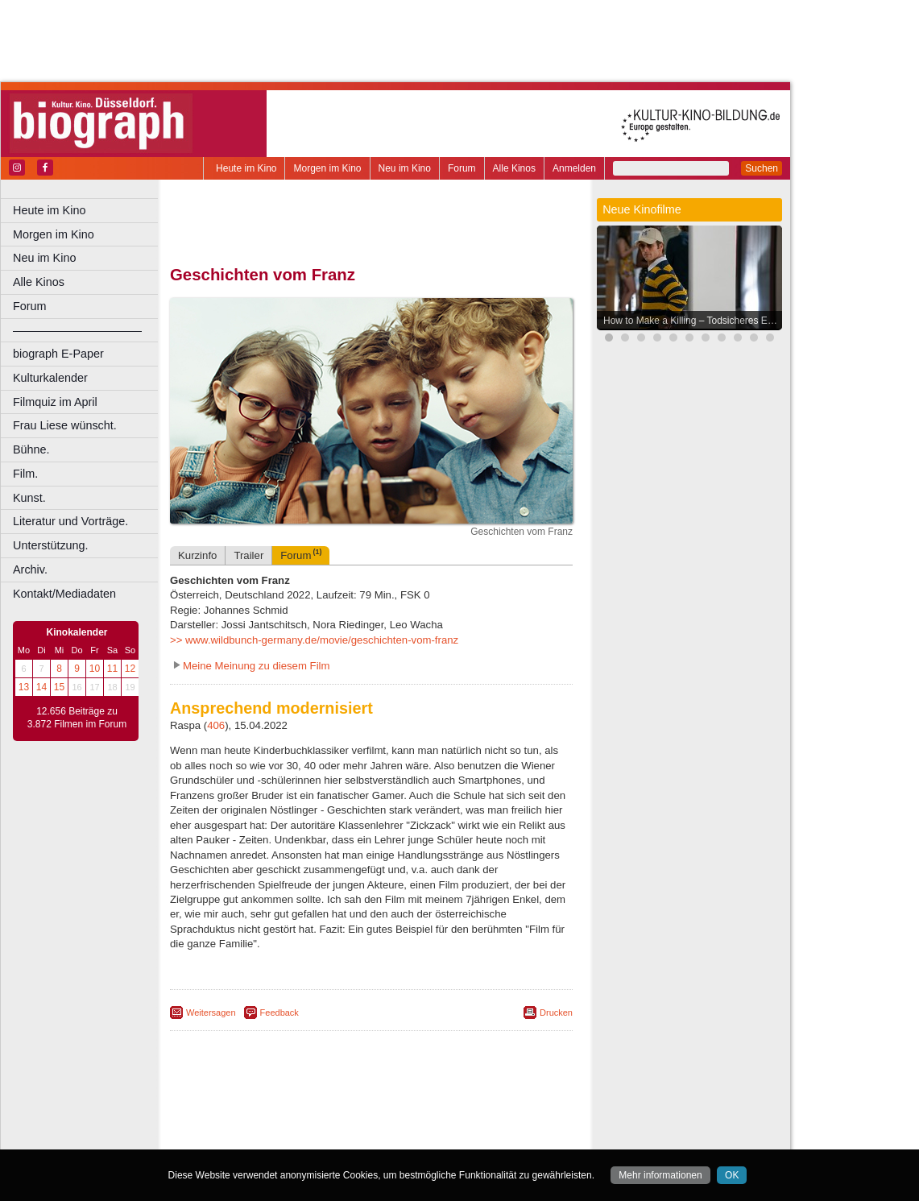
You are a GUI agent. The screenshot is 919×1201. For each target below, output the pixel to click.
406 (216, 725)
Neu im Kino (405, 168)
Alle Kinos (514, 168)
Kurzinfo (197, 555)
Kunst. (29, 497)
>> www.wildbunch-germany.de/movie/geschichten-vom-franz (314, 640)
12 (130, 668)
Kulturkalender (50, 377)
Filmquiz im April (55, 402)
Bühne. (31, 449)
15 (59, 687)
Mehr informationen (660, 1175)
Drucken (556, 1012)
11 (112, 668)
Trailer (248, 555)
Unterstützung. (51, 545)
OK (732, 1175)
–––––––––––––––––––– (77, 330)
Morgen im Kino (327, 168)
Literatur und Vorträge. (70, 521)
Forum (462, 168)
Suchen (761, 168)
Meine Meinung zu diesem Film (256, 666)
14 (41, 687)
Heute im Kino (246, 168)
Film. (25, 473)
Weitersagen (211, 1012)
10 (94, 668)
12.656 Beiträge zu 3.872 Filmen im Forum (76, 718)
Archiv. (30, 569)
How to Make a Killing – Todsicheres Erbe (692, 320)
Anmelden (574, 168)
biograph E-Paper (58, 353)
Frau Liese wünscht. (65, 425)
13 (24, 687)
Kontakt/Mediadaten (64, 593)
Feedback (279, 1012)
